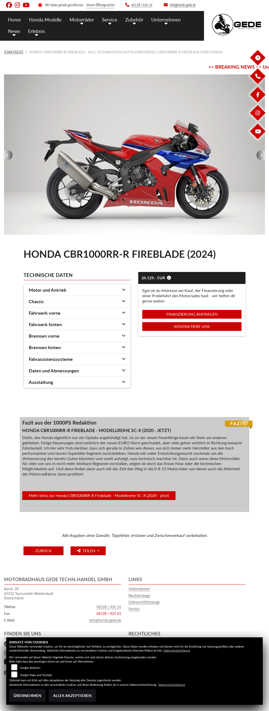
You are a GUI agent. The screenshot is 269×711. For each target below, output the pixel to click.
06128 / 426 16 (108, 607)
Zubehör (134, 19)
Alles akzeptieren (72, 695)
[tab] (77, 290)
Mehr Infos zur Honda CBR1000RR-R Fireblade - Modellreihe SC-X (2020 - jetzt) (99, 495)
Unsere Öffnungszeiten (100, 5)
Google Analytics (30, 667)
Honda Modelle (45, 19)
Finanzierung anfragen (192, 314)
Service (109, 19)
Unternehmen (166, 19)
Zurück (44, 550)
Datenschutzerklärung (177, 650)
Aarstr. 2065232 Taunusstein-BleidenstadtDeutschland (28, 593)
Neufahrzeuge (139, 595)
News (14, 30)
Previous (7, 155)
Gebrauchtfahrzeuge (144, 602)
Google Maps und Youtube (36, 675)
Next (261, 155)
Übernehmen (27, 695)
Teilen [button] (88, 550)
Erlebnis (36, 30)
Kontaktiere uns (192, 326)
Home (14, 19)
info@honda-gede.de (105, 620)
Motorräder (82, 19)
